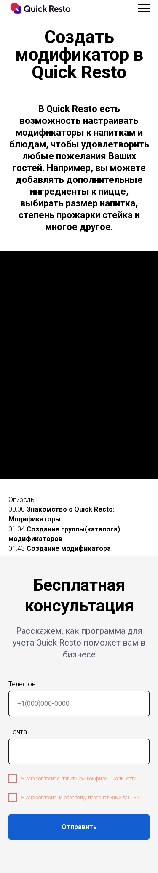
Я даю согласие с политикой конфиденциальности (79, 779)
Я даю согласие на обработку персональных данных (80, 798)
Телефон (21, 684)
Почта (17, 732)
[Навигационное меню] (144, 8)
